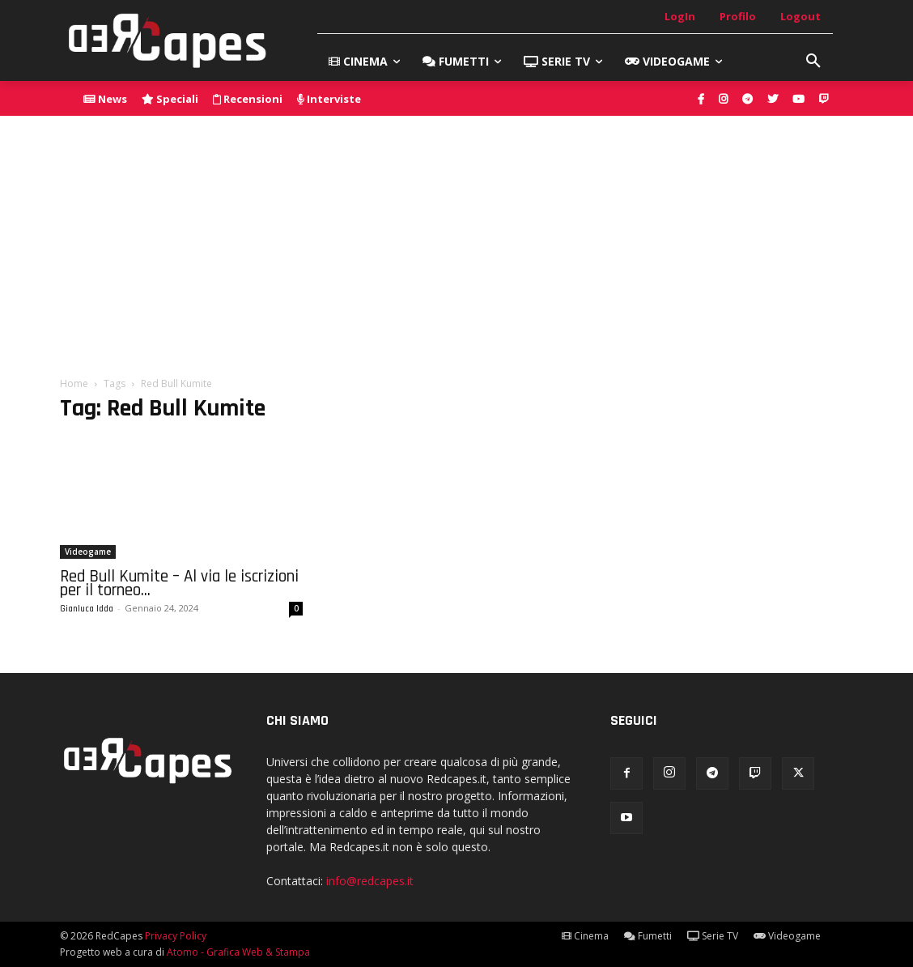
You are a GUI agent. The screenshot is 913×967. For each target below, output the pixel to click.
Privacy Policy (175, 936)
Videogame (88, 551)
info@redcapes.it (370, 880)
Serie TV (712, 936)
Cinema (585, 936)
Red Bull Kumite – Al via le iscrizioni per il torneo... (179, 583)
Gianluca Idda (86, 609)
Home (74, 383)
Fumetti (648, 936)
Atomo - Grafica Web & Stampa (238, 952)
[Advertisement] (456, 237)
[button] (813, 61)
